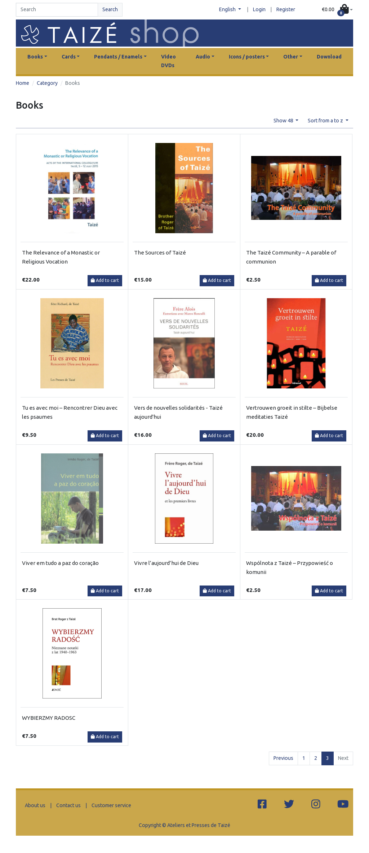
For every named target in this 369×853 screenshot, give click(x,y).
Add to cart (105, 280)
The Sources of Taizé (160, 252)
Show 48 (284, 120)
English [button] (228, 9)
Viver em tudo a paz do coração (60, 563)
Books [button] (35, 57)
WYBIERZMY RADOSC (48, 718)
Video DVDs (168, 61)
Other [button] (290, 57)
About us (35, 805)
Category (47, 83)
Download (329, 57)
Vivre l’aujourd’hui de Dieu (166, 563)
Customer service (111, 805)
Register (285, 9)
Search (110, 9)
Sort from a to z (326, 120)
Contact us (68, 805)
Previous (283, 758)
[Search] (57, 10)
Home (22, 83)
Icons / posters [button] (247, 57)
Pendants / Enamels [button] (118, 57)
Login (259, 9)
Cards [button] (69, 57)
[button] (337, 10)
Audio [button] (203, 57)
